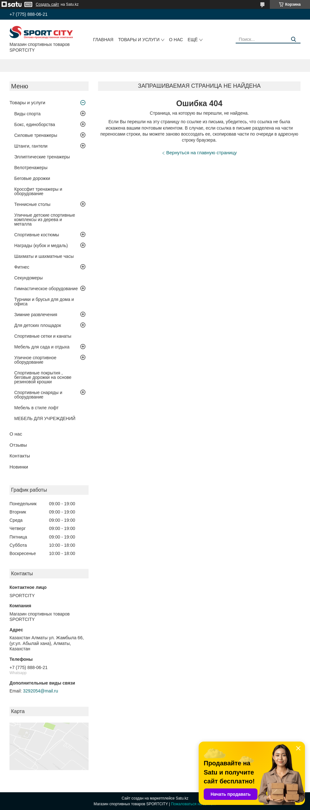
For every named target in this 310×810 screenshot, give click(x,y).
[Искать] (293, 39)
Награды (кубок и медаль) (41, 245)
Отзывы (18, 445)
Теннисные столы (32, 204)
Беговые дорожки (32, 178)
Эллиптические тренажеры (42, 156)
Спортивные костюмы (36, 234)
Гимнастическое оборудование (46, 288)
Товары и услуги (138, 39)
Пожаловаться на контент (193, 804)
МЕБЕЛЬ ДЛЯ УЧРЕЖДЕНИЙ (44, 418)
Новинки (18, 466)
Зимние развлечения (35, 314)
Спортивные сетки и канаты (42, 336)
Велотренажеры (30, 167)
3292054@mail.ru (40, 690)
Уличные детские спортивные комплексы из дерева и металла (44, 219)
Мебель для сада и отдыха (41, 346)
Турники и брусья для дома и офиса (44, 301)
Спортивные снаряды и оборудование (38, 394)
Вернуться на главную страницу (201, 152)
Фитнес (21, 267)
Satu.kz (182, 798)
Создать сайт (47, 4)
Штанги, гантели (30, 146)
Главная (103, 39)
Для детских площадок (37, 325)
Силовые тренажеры (35, 135)
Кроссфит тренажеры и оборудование (38, 191)
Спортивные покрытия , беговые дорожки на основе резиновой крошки (42, 377)
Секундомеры (28, 277)
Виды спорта (27, 113)
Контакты (19, 455)
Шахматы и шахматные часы (44, 256)
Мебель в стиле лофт (36, 407)
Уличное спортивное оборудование (35, 360)
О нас (176, 39)
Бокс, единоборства (34, 124)
